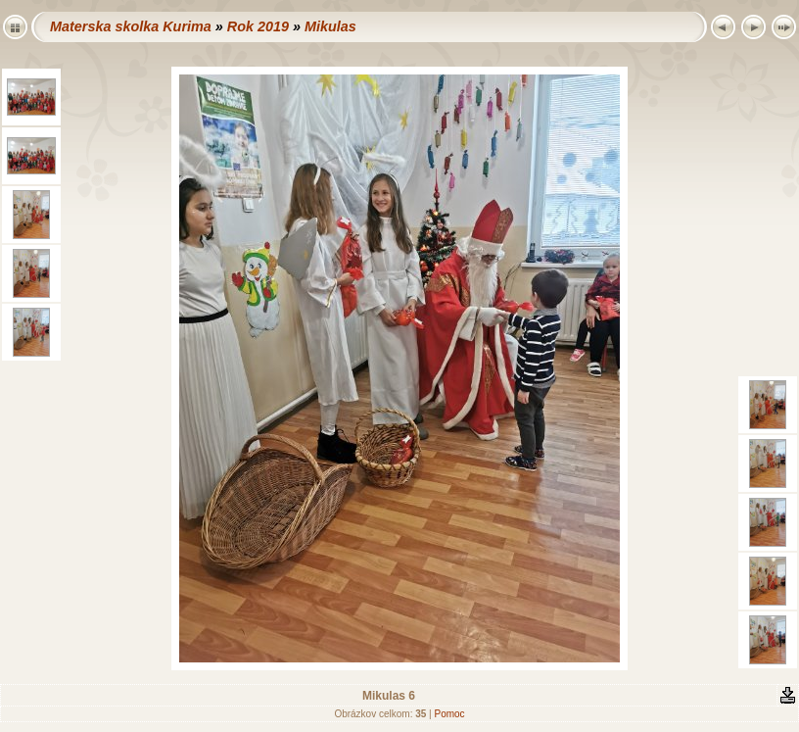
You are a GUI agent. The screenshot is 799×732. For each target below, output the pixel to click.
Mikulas (330, 26)
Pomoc (449, 713)
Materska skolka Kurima (131, 26)
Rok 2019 (258, 26)
